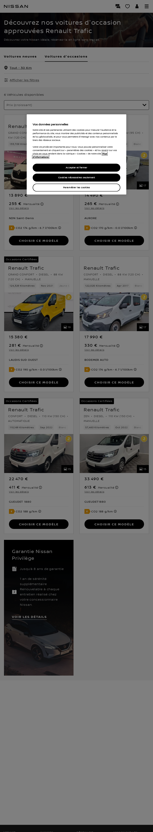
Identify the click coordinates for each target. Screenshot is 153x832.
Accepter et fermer (76, 167)
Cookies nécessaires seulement (76, 177)
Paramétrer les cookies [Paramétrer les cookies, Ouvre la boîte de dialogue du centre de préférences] (76, 187)
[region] (76, 154)
